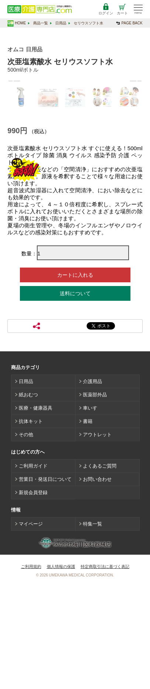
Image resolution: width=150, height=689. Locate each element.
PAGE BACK (132, 23)
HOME (20, 23)
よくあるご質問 (99, 566)
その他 (26, 535)
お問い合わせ (97, 580)
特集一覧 (92, 624)
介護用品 (92, 482)
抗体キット (31, 522)
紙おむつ (28, 495)
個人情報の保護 (61, 667)
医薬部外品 (95, 495)
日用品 (60, 23)
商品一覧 (40, 23)
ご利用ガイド (33, 566)
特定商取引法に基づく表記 (105, 667)
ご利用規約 (31, 667)
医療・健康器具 (35, 508)
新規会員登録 (33, 593)
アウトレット (97, 535)
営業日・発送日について (45, 580)
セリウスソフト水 (88, 23)
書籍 (88, 522)
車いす (90, 508)
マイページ (31, 624)
